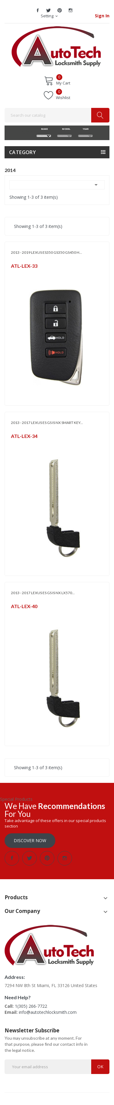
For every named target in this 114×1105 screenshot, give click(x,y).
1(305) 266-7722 (31, 1006)
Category (22, 152)
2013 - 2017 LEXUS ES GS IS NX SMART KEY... (47, 422)
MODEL (64, 128)
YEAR (85, 128)
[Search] (57, 115)
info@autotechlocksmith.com (48, 1012)
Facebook (37, 10)
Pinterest (59, 10)
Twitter (48, 10)
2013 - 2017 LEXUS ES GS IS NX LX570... (43, 592)
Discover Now (30, 840)
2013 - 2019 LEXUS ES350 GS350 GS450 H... (46, 252)
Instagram (70, 10)
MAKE (43, 128)
